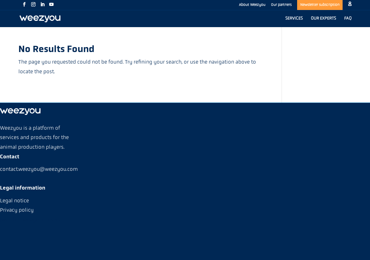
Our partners (281, 5)
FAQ (348, 19)
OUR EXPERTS (323, 19)
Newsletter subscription (319, 5)
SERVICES (294, 19)
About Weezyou (252, 5)
